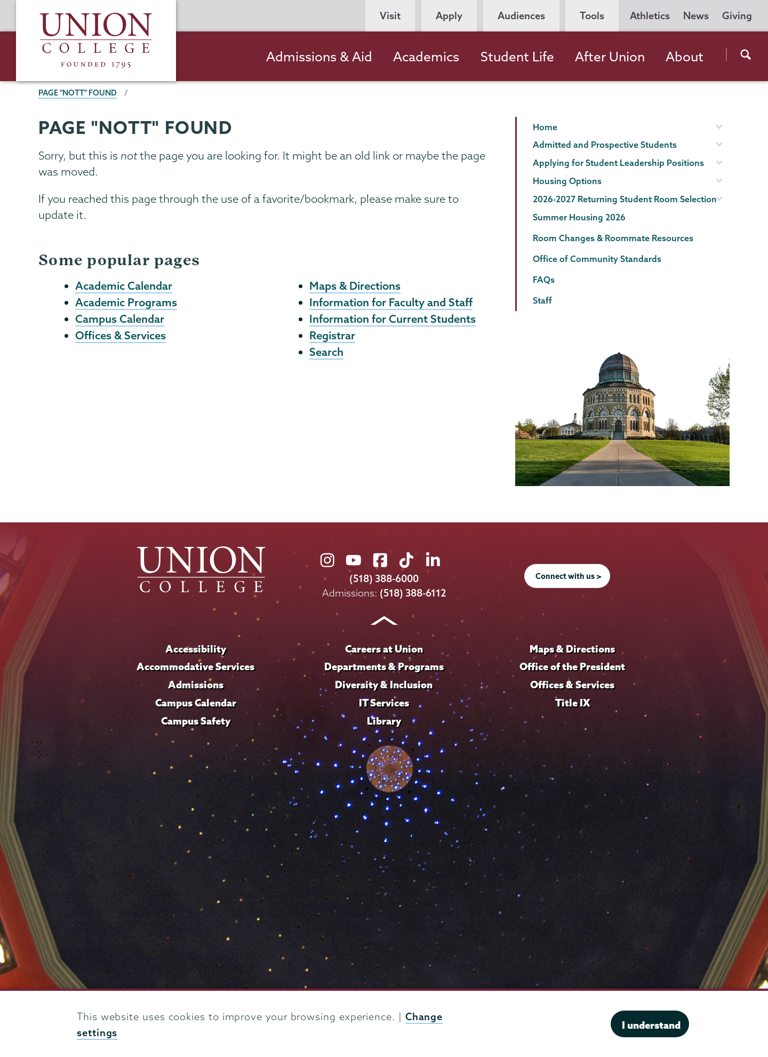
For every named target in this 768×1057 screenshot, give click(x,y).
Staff (542, 300)
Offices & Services (120, 335)
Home (545, 127)
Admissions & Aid (319, 57)
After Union (610, 57)
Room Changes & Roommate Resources (613, 238)
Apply (449, 16)
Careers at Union (384, 648)
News (696, 16)
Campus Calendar (119, 318)
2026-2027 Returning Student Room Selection (625, 199)
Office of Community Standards (597, 258)
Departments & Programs (384, 666)
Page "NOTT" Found (77, 93)
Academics (426, 57)
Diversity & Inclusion (384, 684)
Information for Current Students (392, 318)
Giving (737, 16)
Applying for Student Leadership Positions (618, 162)
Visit (390, 16)
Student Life (517, 57)
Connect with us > (568, 576)
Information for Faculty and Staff (391, 302)
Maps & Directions (355, 285)
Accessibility (195, 648)
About (684, 57)
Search (326, 352)
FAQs (544, 279)
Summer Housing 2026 (579, 217)
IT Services (384, 702)
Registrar (332, 335)
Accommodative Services (195, 666)
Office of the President (572, 666)
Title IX (572, 702)
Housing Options (567, 181)
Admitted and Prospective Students (605, 144)
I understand (651, 1025)
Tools (592, 16)
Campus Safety (195, 720)
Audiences (521, 16)
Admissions (195, 684)
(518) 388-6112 (413, 593)
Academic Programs (126, 302)
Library (384, 720)
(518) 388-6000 (384, 579)
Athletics (650, 16)
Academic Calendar (123, 285)
